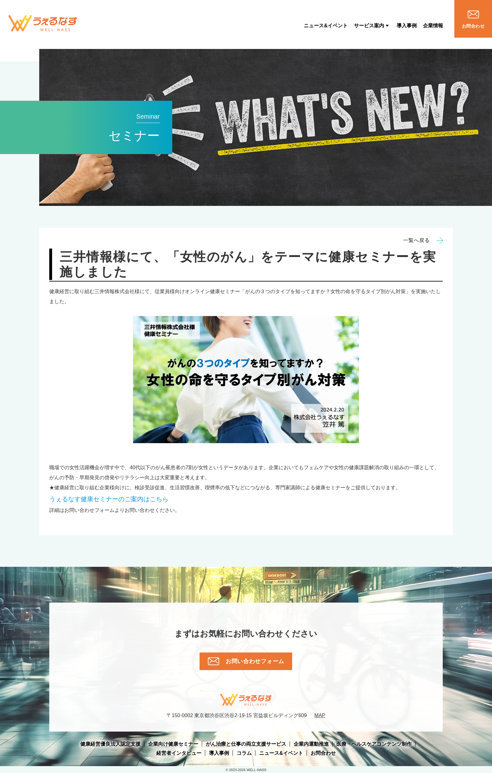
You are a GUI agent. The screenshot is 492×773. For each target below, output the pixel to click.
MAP (319, 715)
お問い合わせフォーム (246, 661)
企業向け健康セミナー (173, 744)
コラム (244, 753)
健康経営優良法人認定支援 (110, 744)
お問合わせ (323, 753)
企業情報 (433, 25)
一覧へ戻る (423, 240)
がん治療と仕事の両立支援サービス (246, 744)
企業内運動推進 (311, 744)
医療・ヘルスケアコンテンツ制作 (374, 744)
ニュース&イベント (326, 25)
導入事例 (407, 25)
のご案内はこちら (108, 499)
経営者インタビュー (178, 753)
